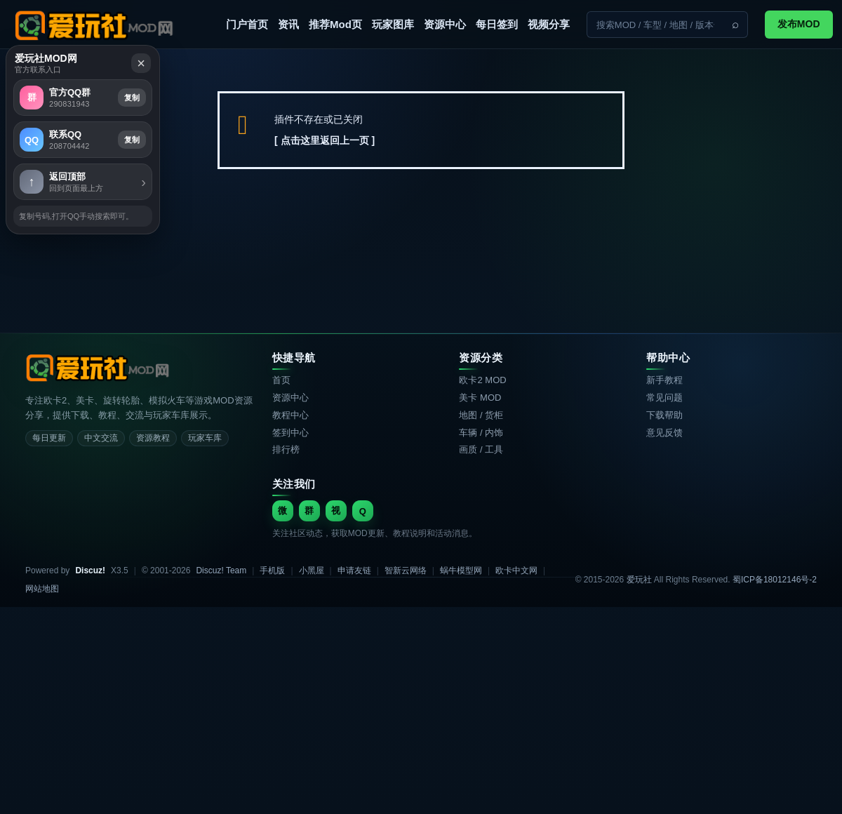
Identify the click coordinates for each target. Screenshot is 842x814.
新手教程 (664, 380)
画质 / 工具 (481, 449)
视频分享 (549, 24)
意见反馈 (664, 432)
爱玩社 (639, 580)
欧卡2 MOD (482, 380)
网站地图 (42, 589)
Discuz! (90, 570)
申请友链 (354, 570)
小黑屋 (311, 570)
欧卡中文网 (516, 570)
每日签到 (497, 24)
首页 (281, 380)
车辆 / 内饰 (481, 432)
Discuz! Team (221, 570)
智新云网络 (406, 570)
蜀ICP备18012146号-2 (775, 580)
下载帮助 (664, 415)
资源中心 (445, 24)
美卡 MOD (480, 397)
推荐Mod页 (335, 24)
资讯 (288, 24)
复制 (436, 325)
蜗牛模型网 (461, 570)
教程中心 (290, 415)
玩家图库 (393, 24)
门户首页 (247, 24)
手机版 (272, 570)
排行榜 (286, 449)
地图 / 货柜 (481, 415)
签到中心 (290, 432)
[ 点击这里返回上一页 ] (324, 140)
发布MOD (798, 23)
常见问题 (664, 397)
